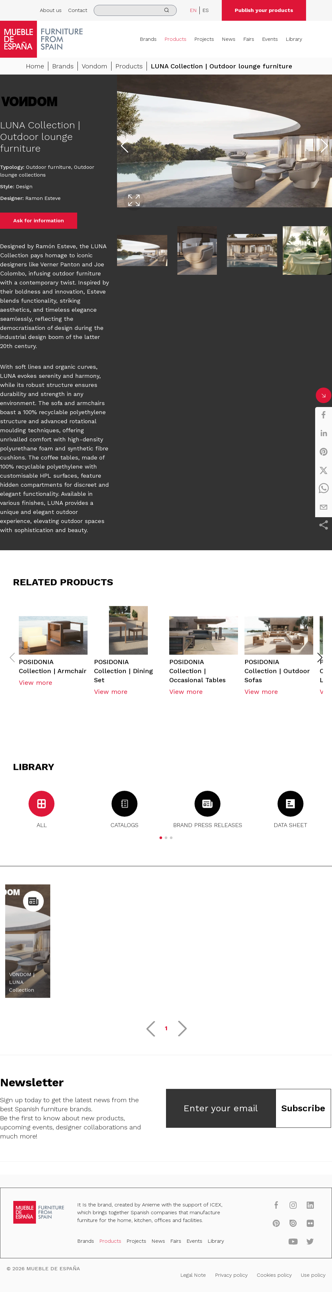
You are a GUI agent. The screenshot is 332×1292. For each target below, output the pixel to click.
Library (294, 39)
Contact (77, 10)
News (228, 39)
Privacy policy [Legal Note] (230, 1275)
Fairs (248, 39)
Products (175, 39)
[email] (323, 507)
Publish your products (264, 10)
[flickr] (308, 1224)
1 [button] (166, 1030)
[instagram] (291, 1206)
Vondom (94, 66)
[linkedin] (323, 433)
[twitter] (323, 470)
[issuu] (291, 1224)
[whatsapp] (323, 488)
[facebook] (323, 415)
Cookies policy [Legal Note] (272, 1275)
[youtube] (291, 1242)
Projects (204, 39)
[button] (320, 659)
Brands (148, 39)
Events (270, 39)
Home (35, 66)
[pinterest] (323, 452)
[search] (135, 10)
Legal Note (192, 1275)
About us (51, 10)
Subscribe (303, 1110)
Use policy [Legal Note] (311, 1275)
